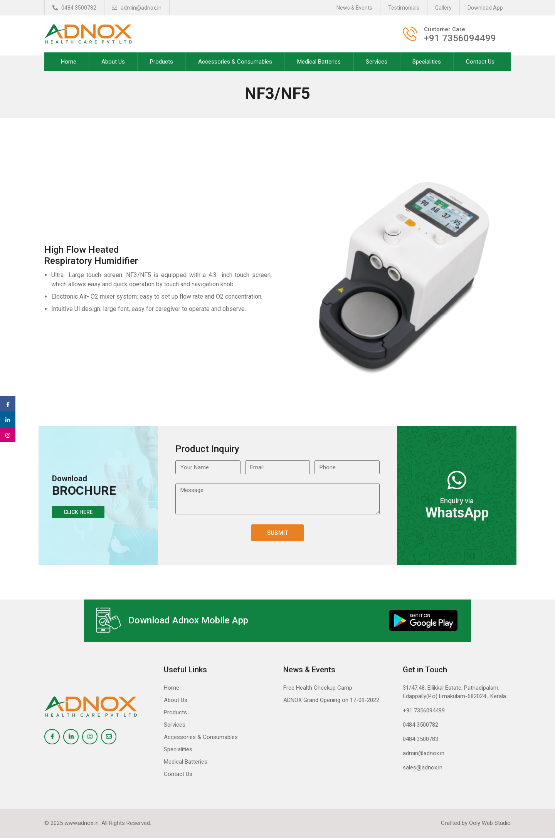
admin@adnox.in (137, 8)
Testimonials (403, 8)
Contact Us (480, 61)
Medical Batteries (319, 61)
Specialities (426, 61)
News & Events (354, 8)
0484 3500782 (74, 8)
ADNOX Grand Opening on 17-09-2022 (331, 700)
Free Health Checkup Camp (317, 687)
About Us (113, 61)
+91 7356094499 (424, 710)
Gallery (443, 8)
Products (161, 61)
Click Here (78, 512)
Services (376, 61)
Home (68, 61)
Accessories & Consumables (235, 61)
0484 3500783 (420, 739)
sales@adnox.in (422, 767)
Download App (485, 8)
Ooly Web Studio (490, 823)
